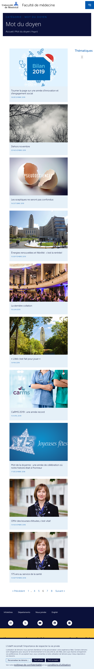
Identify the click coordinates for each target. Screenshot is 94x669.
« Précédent (18, 590)
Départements (24, 612)
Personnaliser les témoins (18, 660)
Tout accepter (53, 660)
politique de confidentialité (28, 664)
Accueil (9, 31)
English (55, 612)
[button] (82, 57)
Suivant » (60, 590)
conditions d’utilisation (59, 664)
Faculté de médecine (38, 5)
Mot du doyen (22, 31)
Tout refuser (38, 660)
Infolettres (8, 612)
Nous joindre (41, 612)
